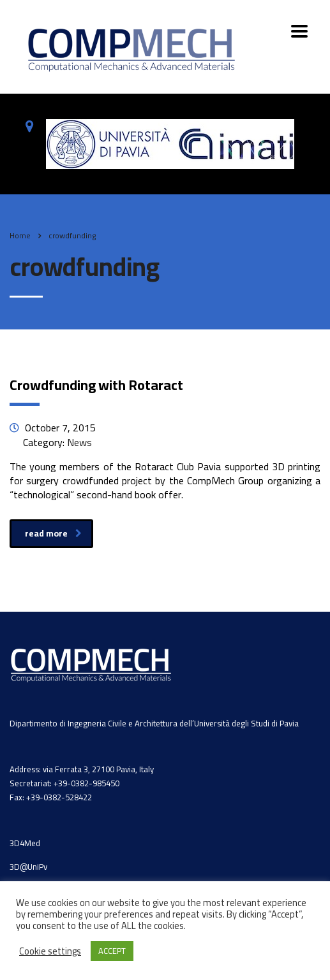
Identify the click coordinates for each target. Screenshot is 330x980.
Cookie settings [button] (50, 951)
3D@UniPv (28, 866)
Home (20, 235)
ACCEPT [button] (112, 950)
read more (53, 533)
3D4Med (25, 843)
